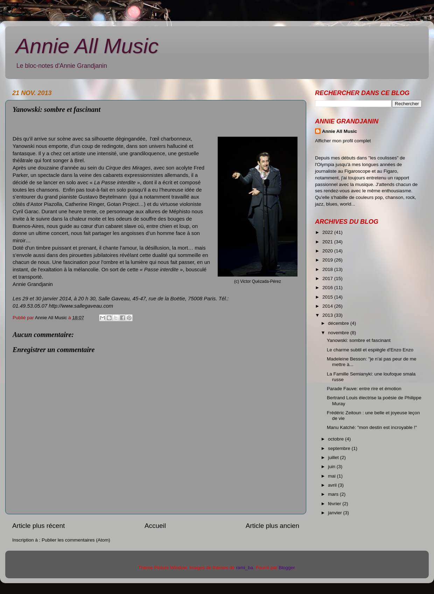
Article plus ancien (272, 525)
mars (334, 494)
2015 (328, 297)
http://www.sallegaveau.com (81, 306)
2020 (328, 250)
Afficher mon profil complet (343, 140)
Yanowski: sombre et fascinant (359, 340)
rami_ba (244, 567)
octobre (336, 439)
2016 (328, 287)
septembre (340, 448)
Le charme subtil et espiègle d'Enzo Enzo (370, 349)
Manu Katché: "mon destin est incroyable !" (372, 427)
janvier (335, 512)
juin (332, 466)
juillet (334, 457)
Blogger (287, 567)
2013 (328, 315)
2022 (328, 232)
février (335, 503)
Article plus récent (38, 525)
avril (333, 485)
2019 (328, 260)
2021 (328, 241)
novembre (339, 332)
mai (332, 476)
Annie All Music (87, 46)
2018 (328, 269)
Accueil (155, 525)
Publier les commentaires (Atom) (76, 540)
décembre (339, 323)
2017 (328, 278)
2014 (328, 306)
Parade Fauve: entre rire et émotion (364, 388)
